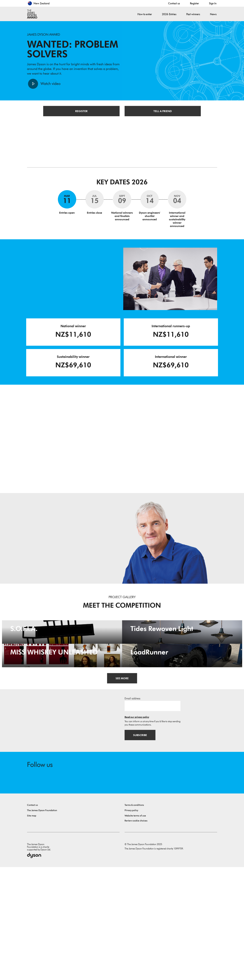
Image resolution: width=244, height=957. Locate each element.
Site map (31, 905)
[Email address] (152, 795)
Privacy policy (131, 900)
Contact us (174, 3)
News (213, 14)
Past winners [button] (193, 14)
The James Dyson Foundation (42, 900)
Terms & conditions (134, 895)
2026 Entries (169, 14)
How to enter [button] (144, 14)
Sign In (212, 3)
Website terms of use (135, 905)
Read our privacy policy (137, 806)
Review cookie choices (136, 910)
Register (194, 3)
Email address (132, 787)
